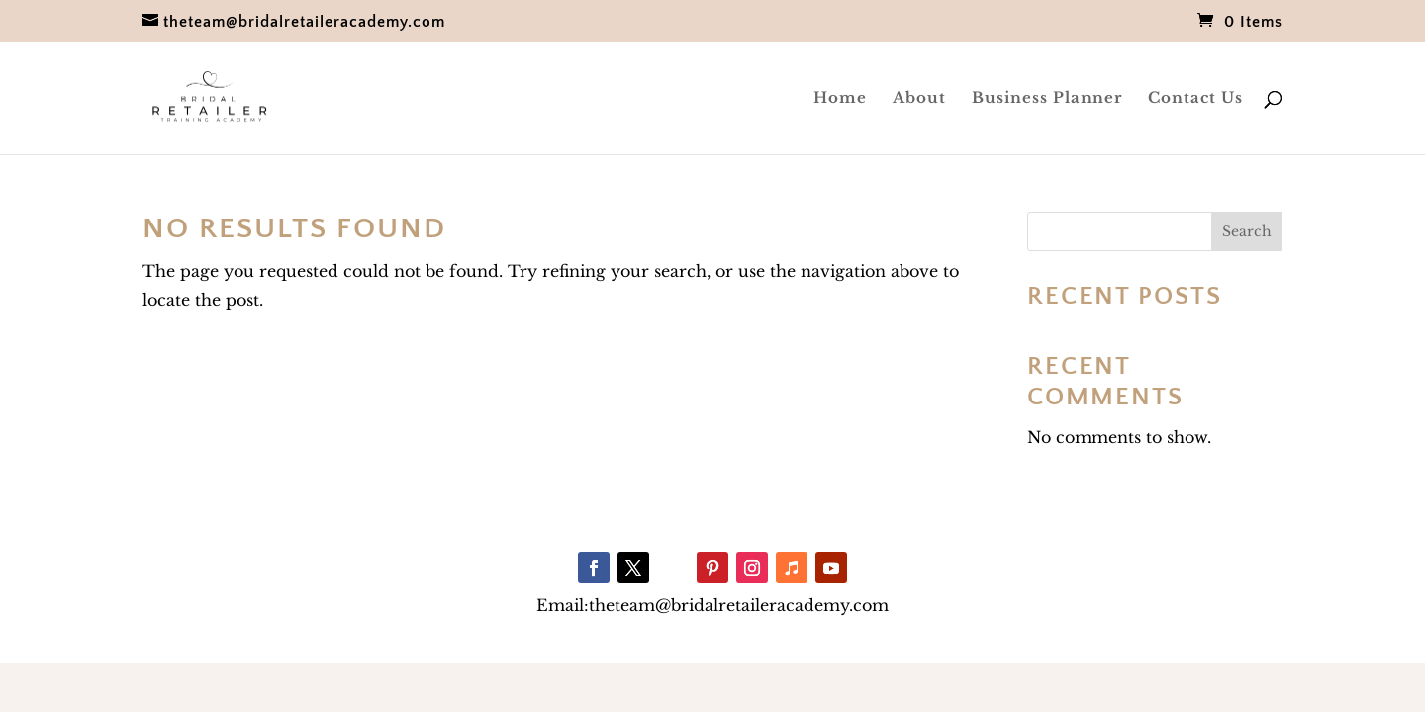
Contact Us (1195, 99)
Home (840, 99)
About (919, 99)
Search (1247, 231)
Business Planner (1047, 99)
